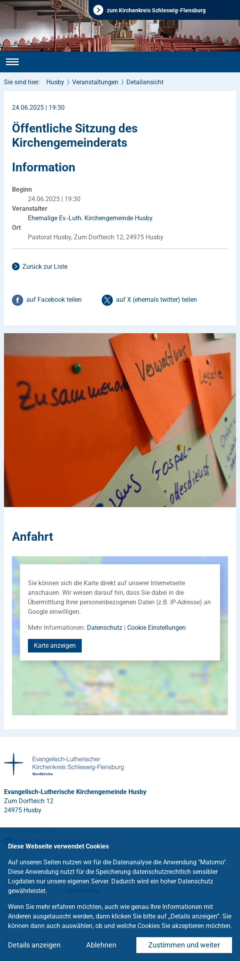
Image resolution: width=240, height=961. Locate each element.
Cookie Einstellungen (156, 627)
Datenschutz (104, 627)
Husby (55, 82)
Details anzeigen (34, 945)
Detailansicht (144, 82)
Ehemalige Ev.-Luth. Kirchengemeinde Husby (90, 218)
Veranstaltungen (95, 82)
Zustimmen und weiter (184, 945)
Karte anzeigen (55, 645)
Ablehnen (101, 945)
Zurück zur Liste (44, 266)
